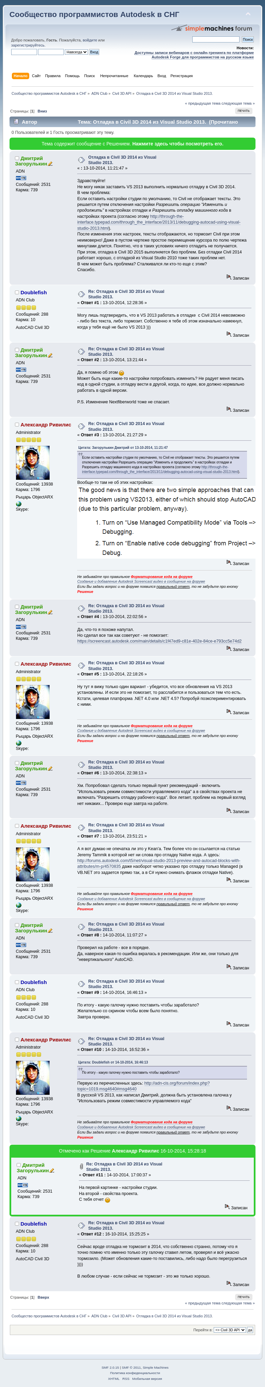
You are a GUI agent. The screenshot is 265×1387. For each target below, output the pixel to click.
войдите (90, 40)
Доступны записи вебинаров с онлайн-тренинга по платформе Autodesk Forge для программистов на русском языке (194, 55)
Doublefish (33, 292)
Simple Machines (156, 1367)
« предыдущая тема (202, 103)
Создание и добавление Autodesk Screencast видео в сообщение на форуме (141, 581)
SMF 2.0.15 (110, 1367)
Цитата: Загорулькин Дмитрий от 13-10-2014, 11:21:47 (122, 448)
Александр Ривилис (45, 424)
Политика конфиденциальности (135, 1373)
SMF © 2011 (131, 1367)
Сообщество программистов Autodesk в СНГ (94, 14)
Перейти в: (203, 1330)
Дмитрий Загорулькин (31, 160)
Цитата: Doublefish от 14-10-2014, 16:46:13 (113, 1062)
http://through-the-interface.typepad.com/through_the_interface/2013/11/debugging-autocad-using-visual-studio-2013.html (158, 222)
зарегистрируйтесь (28, 45)
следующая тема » (238, 103)
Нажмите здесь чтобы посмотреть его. (177, 143)
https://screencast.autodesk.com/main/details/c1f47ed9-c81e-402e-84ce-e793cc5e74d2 (159, 641)
